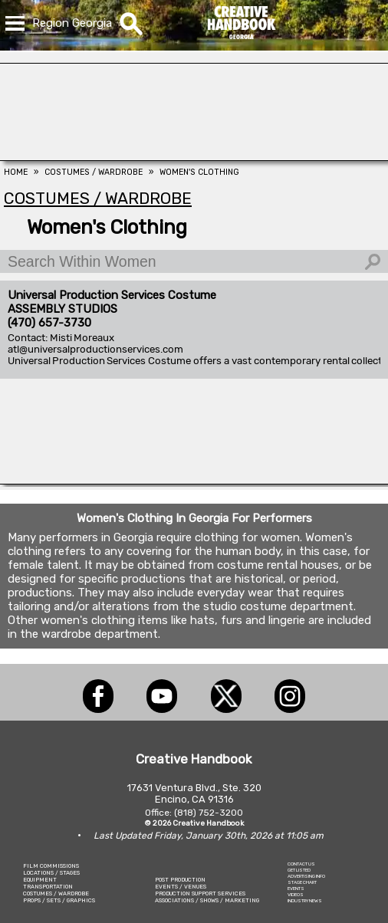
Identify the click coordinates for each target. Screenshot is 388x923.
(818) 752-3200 (208, 812)
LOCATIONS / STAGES (51, 872)
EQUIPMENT (40, 879)
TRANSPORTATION (48, 886)
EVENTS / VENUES (180, 886)
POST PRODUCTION (180, 879)
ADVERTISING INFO (306, 876)
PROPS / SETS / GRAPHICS (59, 900)
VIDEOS (296, 895)
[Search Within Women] (194, 261)
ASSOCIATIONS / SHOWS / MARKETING (207, 900)
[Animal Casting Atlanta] (194, 156)
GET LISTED (299, 870)
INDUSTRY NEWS (305, 901)
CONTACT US (301, 864)
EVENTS (296, 888)
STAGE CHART (302, 882)
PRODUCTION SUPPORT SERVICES (200, 893)
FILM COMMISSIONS (51, 865)
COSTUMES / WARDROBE (56, 893)
